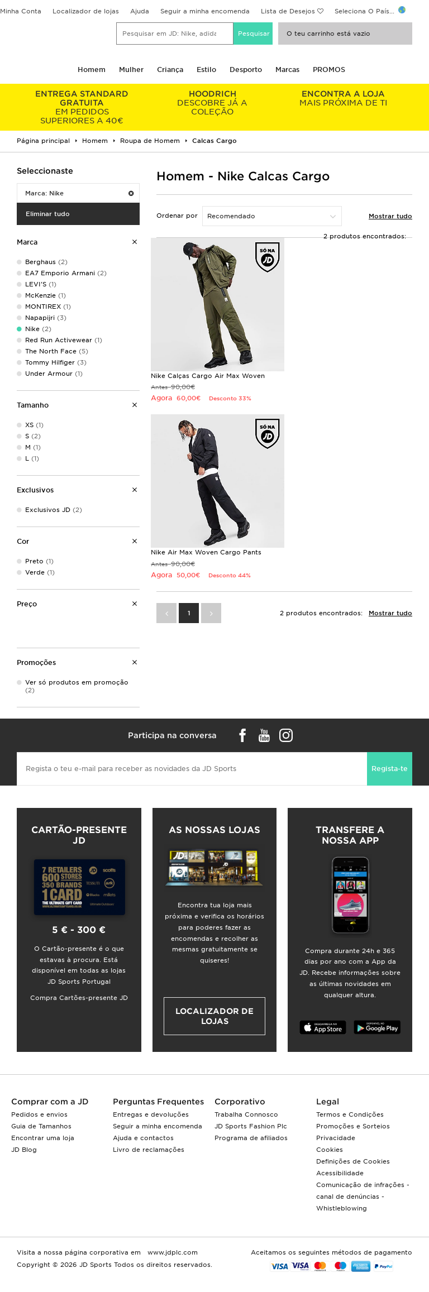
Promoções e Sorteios (353, 1126)
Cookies (329, 1150)
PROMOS (329, 69)
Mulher (131, 69)
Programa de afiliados (251, 1138)
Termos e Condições (350, 1114)
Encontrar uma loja (42, 1138)
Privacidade (335, 1138)
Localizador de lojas (86, 11)
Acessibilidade (340, 1173)
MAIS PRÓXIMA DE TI (343, 98)
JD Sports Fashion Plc (250, 1126)
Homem (92, 69)
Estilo (206, 69)
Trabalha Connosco (246, 1114)
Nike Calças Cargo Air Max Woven (208, 376)
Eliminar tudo (48, 214)
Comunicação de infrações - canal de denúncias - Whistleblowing (362, 1196)
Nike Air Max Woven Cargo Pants (206, 552)
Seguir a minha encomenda (205, 11)
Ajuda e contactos (143, 1138)
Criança (170, 69)
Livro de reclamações (148, 1150)
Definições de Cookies (353, 1161)
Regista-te (389, 768)
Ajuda (139, 11)
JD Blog (24, 1150)
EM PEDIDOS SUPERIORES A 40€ (82, 107)
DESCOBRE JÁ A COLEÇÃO (213, 102)
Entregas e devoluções (151, 1114)
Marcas (287, 69)
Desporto (246, 69)
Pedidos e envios (39, 1114)
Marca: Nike (79, 193)
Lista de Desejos (288, 11)
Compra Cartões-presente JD (79, 998)
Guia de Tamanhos (41, 1126)
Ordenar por (177, 215)
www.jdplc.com (171, 1252)
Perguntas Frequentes (158, 1101)
